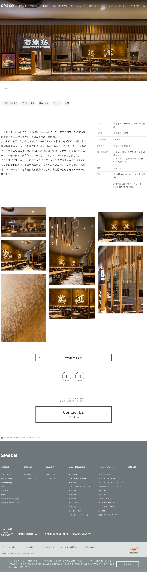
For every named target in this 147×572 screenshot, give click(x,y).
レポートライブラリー (107, 508)
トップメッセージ (105, 476)
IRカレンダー (74, 504)
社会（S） (102, 496)
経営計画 (72, 492)
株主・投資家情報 (61, 6)
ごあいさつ (5, 476)
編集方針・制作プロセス (108, 516)
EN (134, 6)
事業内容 (36, 6)
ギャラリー (50, 476)
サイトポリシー (31, 549)
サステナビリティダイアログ (109, 480)
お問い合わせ (123, 6)
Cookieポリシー (49, 549)
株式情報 (72, 500)
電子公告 (72, 508)
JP (131, 6)
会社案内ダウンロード (10, 504)
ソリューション (30, 480)
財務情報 (72, 496)
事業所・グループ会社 (10, 500)
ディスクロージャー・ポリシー (81, 516)
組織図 (4, 496)
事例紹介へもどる (73, 358)
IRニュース (73, 476)
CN (138, 6)
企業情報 (26, 6)
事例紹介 (47, 6)
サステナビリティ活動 (107, 504)
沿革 (3, 488)
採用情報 (93, 6)
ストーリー (50, 480)
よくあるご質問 (75, 512)
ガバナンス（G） (105, 500)
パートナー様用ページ (109, 6)
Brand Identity (6, 484)
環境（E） (102, 492)
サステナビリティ (79, 6)
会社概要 (4, 492)
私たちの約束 (6, 480)
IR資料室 (72, 484)
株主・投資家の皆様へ (78, 480)
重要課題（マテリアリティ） (110, 488)
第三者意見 (102, 512)
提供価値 (27, 476)
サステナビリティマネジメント (110, 484)
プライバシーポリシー (10, 549)
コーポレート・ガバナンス (79, 488)
